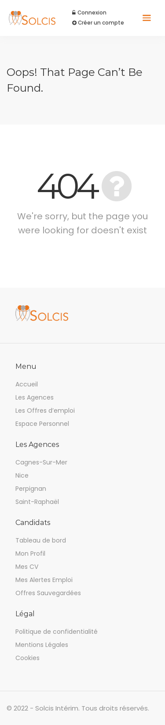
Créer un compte (98, 22)
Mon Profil (30, 553)
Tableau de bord (40, 540)
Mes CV (26, 566)
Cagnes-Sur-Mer (41, 462)
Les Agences (34, 397)
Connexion (89, 12)
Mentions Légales (41, 644)
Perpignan (30, 488)
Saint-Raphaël (37, 501)
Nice (22, 475)
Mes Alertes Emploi (44, 579)
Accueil (26, 384)
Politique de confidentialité (56, 631)
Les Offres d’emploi (45, 410)
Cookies (27, 658)
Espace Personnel (42, 423)
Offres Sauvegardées (48, 593)
